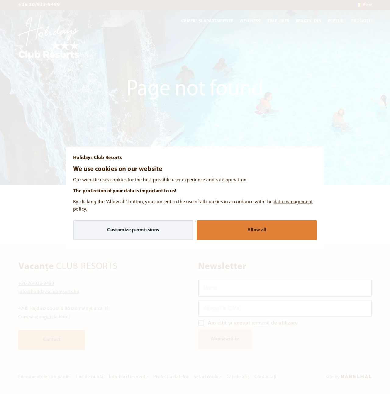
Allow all (257, 230)
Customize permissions (133, 230)
